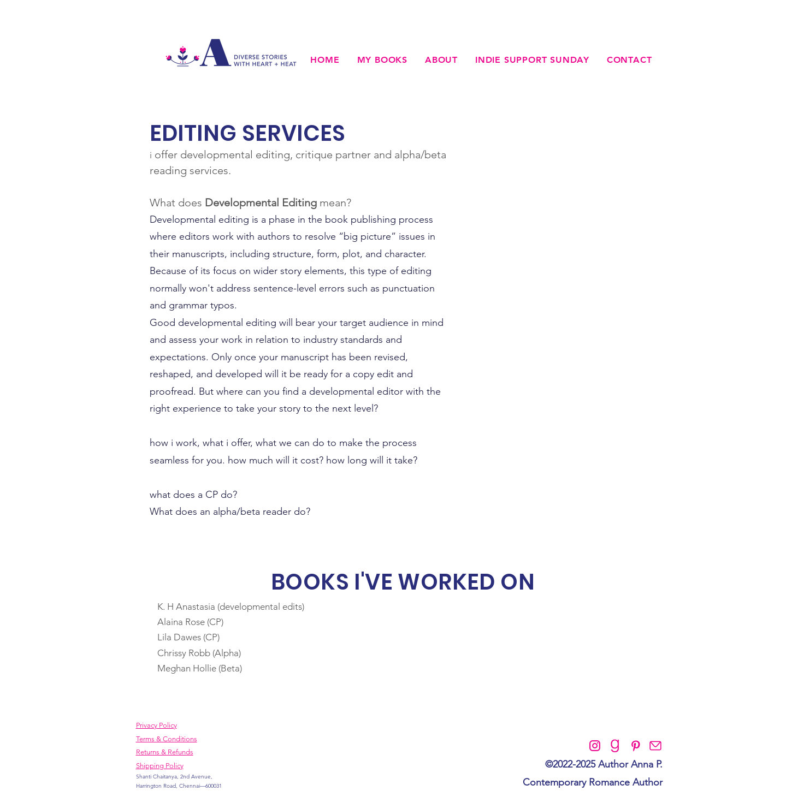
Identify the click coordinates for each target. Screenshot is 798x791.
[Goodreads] (615, 746)
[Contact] (655, 746)
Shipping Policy (160, 766)
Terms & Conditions (166, 739)
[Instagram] (595, 746)
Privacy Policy (156, 725)
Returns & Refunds (164, 752)
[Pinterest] (635, 746)
